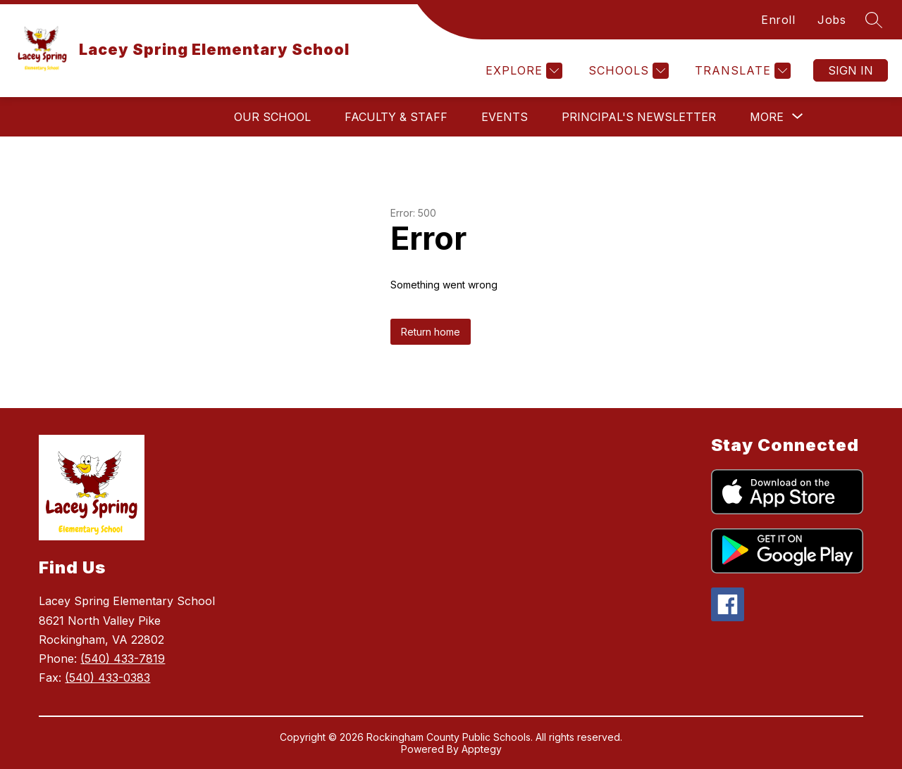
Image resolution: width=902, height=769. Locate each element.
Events (504, 117)
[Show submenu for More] (767, 116)
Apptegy (482, 749)
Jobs (831, 20)
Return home (430, 332)
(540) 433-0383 (107, 678)
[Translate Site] (741, 71)
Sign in (850, 70)
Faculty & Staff (396, 117)
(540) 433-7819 (122, 659)
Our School (272, 117)
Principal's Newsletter (639, 117)
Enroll (778, 20)
